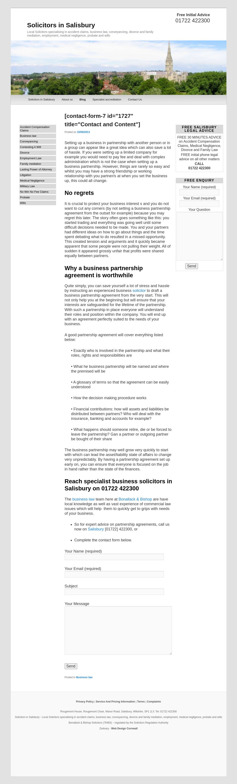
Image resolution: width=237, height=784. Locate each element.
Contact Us (135, 99)
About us (67, 99)
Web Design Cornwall (124, 728)
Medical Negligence (32, 180)
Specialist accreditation (107, 99)
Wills (23, 203)
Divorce (25, 152)
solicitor (139, 290)
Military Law (27, 186)
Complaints (154, 701)
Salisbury (96, 529)
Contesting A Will (30, 147)
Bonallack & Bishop (135, 499)
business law (84, 499)
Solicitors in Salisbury (61, 25)
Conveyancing (29, 141)
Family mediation (30, 163)
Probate (25, 197)
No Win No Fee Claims (34, 191)
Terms (141, 701)
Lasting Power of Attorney (36, 169)
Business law (28, 135)
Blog (83, 99)
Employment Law (31, 158)
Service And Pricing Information (115, 701)
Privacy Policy (85, 701)
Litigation (25, 175)
